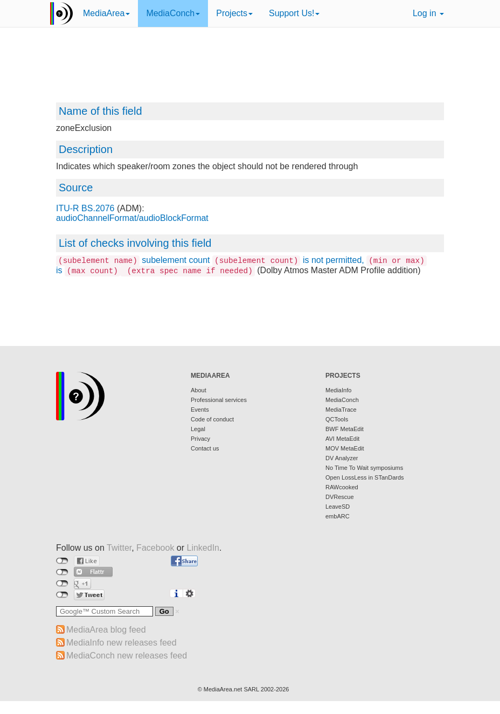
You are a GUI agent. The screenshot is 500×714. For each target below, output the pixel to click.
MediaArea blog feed (106, 629)
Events (200, 409)
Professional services (219, 400)
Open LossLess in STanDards (364, 477)
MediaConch (173, 13)
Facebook (155, 547)
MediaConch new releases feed (126, 655)
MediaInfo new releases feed (121, 642)
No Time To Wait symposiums (364, 468)
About (198, 390)
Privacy (200, 438)
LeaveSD (337, 506)
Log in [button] (428, 13)
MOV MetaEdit (344, 448)
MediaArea (106, 13)
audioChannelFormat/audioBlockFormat (132, 218)
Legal (198, 429)
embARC (337, 516)
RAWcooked (341, 487)
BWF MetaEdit (344, 429)
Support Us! (294, 13)
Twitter (119, 547)
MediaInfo (338, 390)
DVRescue (339, 497)
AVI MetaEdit (342, 438)
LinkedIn (203, 547)
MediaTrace (341, 409)
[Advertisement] (250, 70)
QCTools (336, 419)
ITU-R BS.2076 (85, 208)
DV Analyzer (341, 458)
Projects (234, 13)
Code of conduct (212, 419)
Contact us (205, 448)
